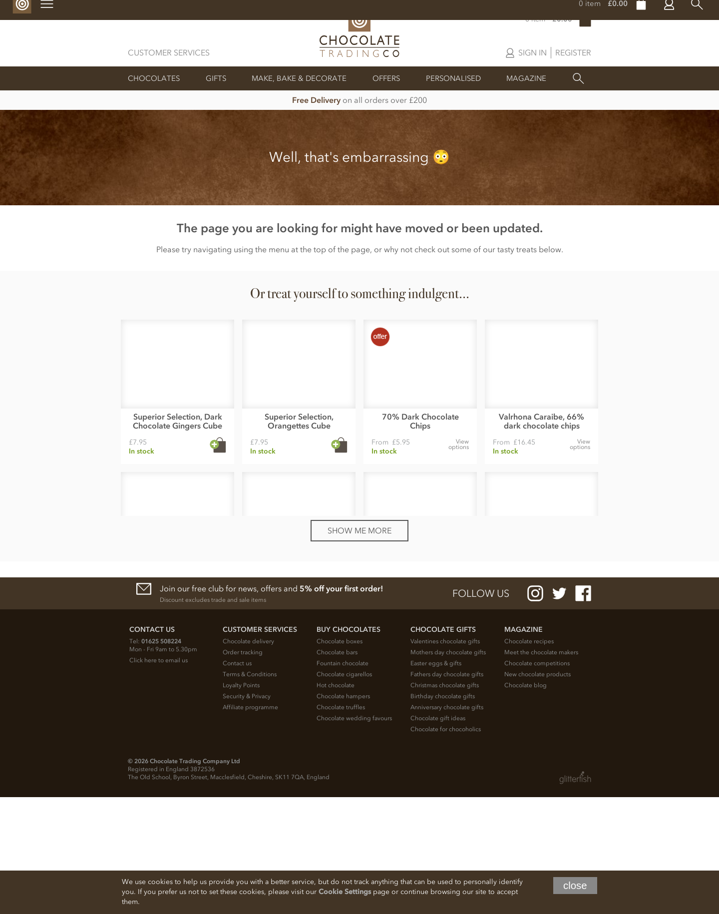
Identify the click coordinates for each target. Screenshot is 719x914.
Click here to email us (158, 777)
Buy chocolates (348, 746)
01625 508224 (161, 758)
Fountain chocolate (342, 780)
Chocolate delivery (248, 758)
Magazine (526, 78)
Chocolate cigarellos (344, 791)
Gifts (216, 78)
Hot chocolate (336, 802)
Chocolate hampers (343, 813)
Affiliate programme (250, 824)
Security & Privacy (247, 813)
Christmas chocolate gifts (444, 802)
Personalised (453, 78)
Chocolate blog (525, 802)
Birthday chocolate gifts (442, 813)
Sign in (532, 52)
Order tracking (243, 769)
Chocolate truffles (341, 824)
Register (573, 52)
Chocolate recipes (529, 758)
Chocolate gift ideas (437, 835)
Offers (386, 78)
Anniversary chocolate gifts (446, 824)
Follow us (480, 710)
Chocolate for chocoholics (445, 846)
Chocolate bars (337, 769)
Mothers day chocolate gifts (448, 769)
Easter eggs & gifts (435, 780)
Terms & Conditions (250, 791)
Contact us (237, 780)
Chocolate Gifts (443, 746)
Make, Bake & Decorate (299, 78)
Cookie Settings (345, 892)
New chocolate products (537, 791)
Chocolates (154, 78)
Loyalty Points (241, 802)
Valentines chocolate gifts (445, 758)
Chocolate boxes (339, 758)
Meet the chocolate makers (541, 769)
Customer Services (169, 52)
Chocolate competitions (537, 780)
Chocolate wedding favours (354, 835)
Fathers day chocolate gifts (446, 791)
